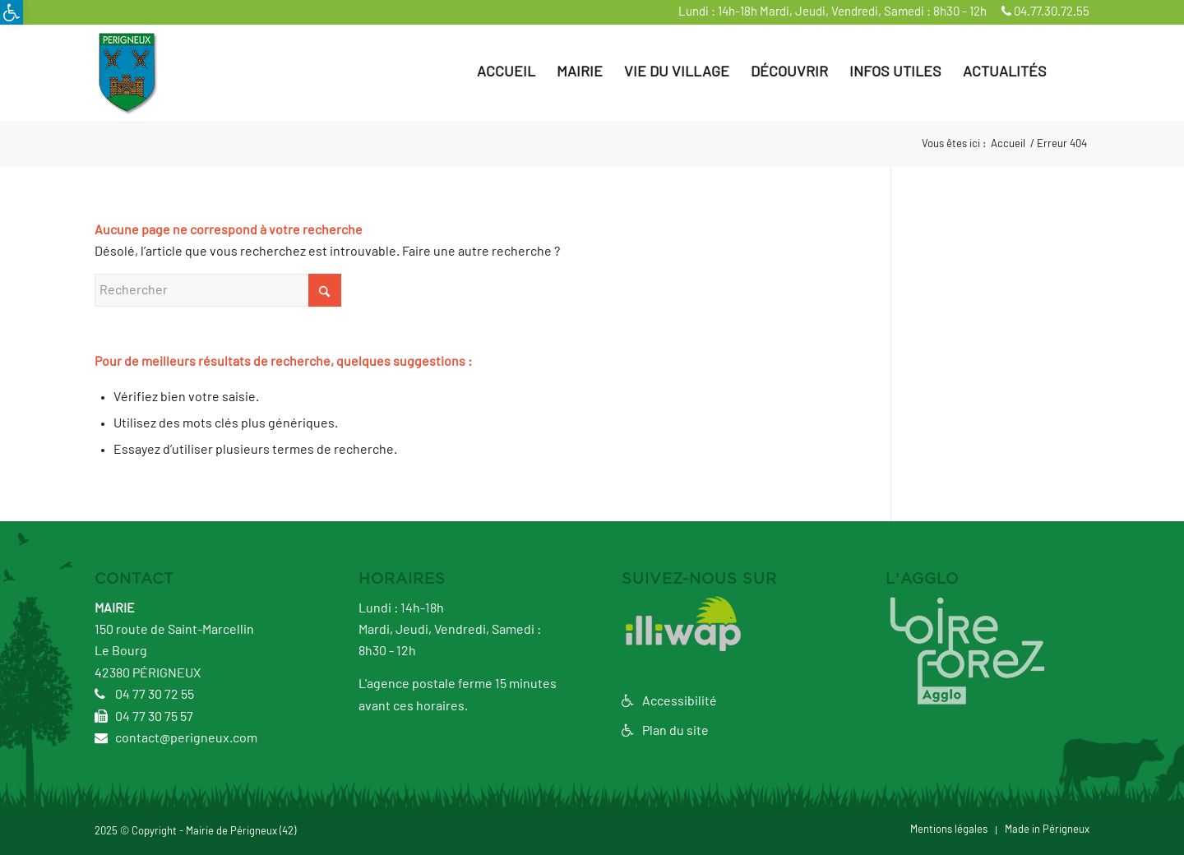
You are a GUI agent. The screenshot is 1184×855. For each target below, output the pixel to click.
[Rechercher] (1073, 72)
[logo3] (127, 72)
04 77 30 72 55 (144, 694)
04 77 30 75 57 (144, 716)
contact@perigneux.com (176, 738)
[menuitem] (506, 72)
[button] (11, 12)
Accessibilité (669, 701)
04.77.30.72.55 (1045, 12)
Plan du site (665, 730)
